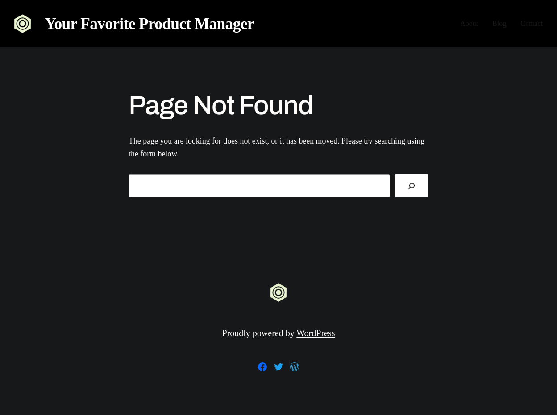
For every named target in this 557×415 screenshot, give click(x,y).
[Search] (411, 185)
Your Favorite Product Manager (149, 24)
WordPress (315, 333)
